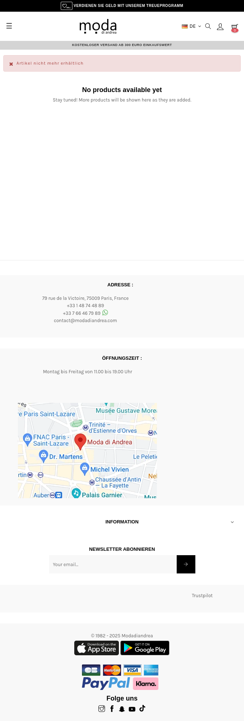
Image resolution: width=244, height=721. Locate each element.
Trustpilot (202, 595)
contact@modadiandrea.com (85, 320)
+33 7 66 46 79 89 (85, 313)
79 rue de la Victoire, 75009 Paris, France (85, 298)
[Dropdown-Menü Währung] (191, 26)
